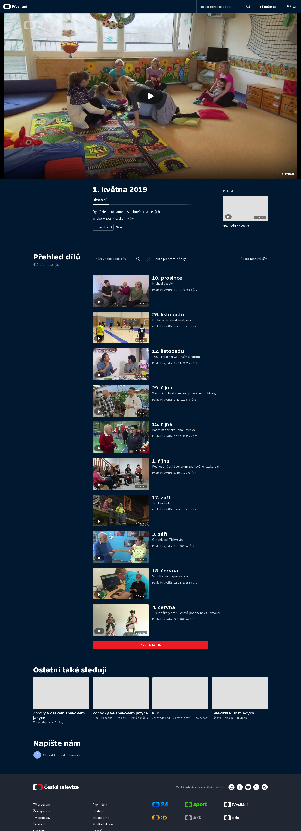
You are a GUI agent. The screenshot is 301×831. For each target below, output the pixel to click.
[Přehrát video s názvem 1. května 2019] (150, 96)
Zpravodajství (103, 226)
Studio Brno (101, 821)
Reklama (99, 815)
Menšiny (125, 232)
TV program (41, 808)
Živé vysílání (41, 815)
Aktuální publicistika (127, 226)
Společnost (184, 226)
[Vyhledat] (138, 262)
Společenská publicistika (159, 226)
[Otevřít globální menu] (291, 6)
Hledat (247, 8)
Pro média (100, 808)
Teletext (39, 828)
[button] (150, 96)
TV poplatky (41, 821)
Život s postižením (105, 232)
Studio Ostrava (103, 828)
